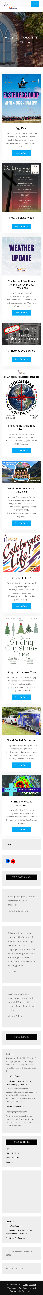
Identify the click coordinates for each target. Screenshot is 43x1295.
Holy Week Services (21, 217)
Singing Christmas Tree (21, 672)
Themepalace (27, 1291)
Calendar (9, 1162)
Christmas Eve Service (21, 350)
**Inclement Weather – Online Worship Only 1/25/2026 (21, 284)
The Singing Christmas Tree (17, 1112)
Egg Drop (21, 128)
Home (8, 1149)
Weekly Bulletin (12, 1157)
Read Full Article (21, 153)
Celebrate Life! (21, 578)
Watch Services (12, 1153)
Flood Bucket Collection (21, 740)
